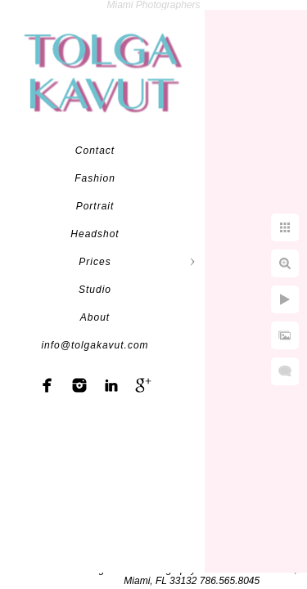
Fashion (94, 178)
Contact (95, 150)
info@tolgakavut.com (94, 345)
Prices (95, 262)
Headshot (94, 234)
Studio (95, 289)
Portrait (95, 206)
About (95, 317)
